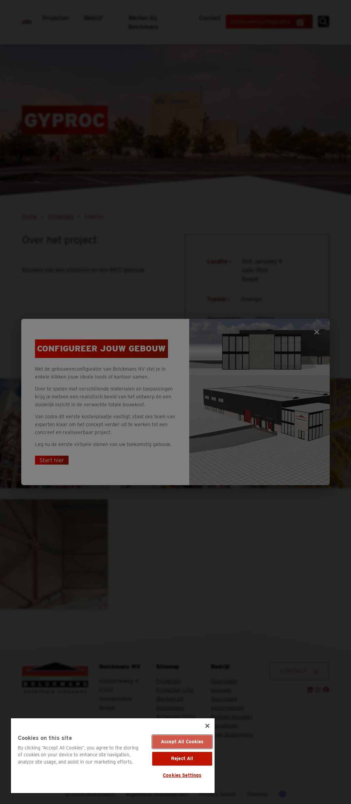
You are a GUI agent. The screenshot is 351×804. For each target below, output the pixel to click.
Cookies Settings (182, 775)
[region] (113, 755)
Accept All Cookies (182, 741)
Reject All (182, 758)
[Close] (207, 726)
